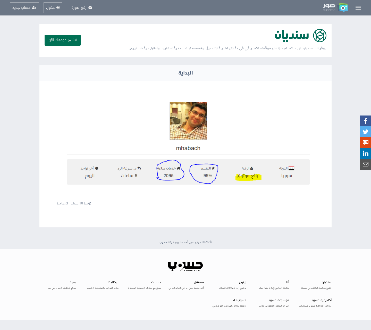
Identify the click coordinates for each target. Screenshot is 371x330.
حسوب (163, 242)
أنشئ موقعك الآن (62, 40)
